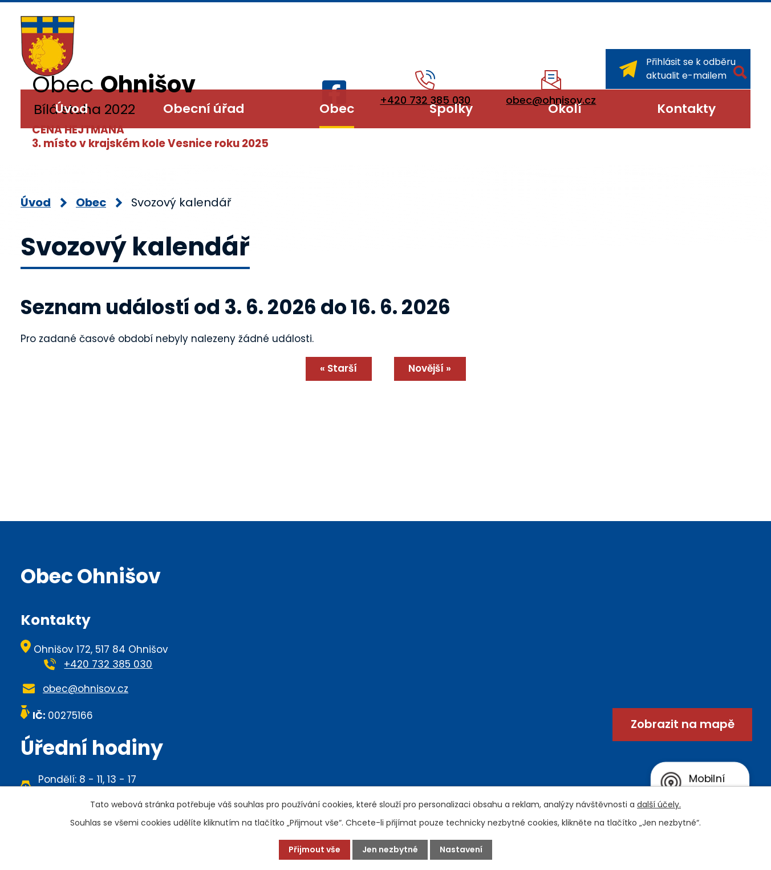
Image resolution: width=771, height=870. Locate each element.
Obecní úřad (203, 108)
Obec (336, 108)
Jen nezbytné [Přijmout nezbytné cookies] (390, 849)
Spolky (451, 108)
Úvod (71, 108)
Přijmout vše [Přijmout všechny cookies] (314, 849)
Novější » (429, 368)
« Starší (338, 368)
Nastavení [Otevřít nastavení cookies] (461, 849)
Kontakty (686, 108)
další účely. (659, 804)
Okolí (565, 108)
